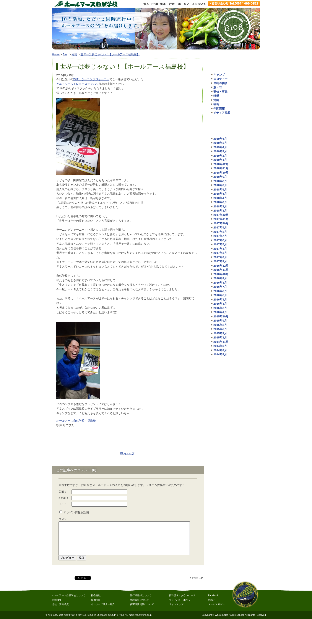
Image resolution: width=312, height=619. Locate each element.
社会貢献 (96, 595)
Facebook (213, 595)
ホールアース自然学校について (68, 595)
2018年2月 (220, 206)
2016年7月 (220, 286)
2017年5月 (220, 244)
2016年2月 (220, 308)
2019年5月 (220, 142)
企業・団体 (158, 4)
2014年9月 (220, 346)
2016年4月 (220, 299)
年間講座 (219, 108)
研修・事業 (220, 91)
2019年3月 (220, 151)
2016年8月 (220, 282)
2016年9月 (220, 278)
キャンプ (219, 74)
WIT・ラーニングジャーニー (91, 79)
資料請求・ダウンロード (182, 595)
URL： (62, 504)
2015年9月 (220, 320)
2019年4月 (220, 147)
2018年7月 (220, 185)
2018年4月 (220, 198)
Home (56, 54)
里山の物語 (220, 83)
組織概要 (57, 600)
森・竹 (217, 87)
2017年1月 (220, 261)
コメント (64, 519)
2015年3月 (220, 333)
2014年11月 (220, 341)
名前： (62, 491)
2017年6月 (220, 240)
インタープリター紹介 (103, 604)
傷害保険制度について (142, 604)
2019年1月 (220, 159)
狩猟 (216, 95)
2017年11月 (220, 219)
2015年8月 (220, 325)
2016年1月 (220, 312)
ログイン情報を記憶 (76, 512)
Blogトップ (127, 453)
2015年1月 (220, 337)
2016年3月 (220, 303)
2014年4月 (220, 354)
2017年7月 (220, 236)
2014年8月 (220, 350)
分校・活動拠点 (60, 604)
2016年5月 (220, 295)
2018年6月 (220, 189)
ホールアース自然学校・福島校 (76, 420)
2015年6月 (220, 329)
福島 (74, 54)
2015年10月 (220, 316)
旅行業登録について (140, 595)
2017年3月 (220, 252)
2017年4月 (220, 248)
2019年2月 (220, 155)
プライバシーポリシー (181, 600)
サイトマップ (176, 604)
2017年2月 (220, 257)
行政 (171, 4)
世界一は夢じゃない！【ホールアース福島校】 (110, 54)
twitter (211, 600)
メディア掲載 (221, 112)
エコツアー (220, 78)
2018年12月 (220, 164)
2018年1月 (220, 210)
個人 (145, 4)
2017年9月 (220, 227)
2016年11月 (220, 269)
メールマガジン (216, 604)
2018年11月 (220, 168)
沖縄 (216, 100)
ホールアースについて (191, 4)
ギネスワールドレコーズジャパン (77, 83)
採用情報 (96, 600)
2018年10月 (220, 172)
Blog (65, 54)
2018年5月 (220, 193)
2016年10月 (220, 274)
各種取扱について (139, 600)
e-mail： (63, 497)
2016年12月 (220, 265)
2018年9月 (220, 176)
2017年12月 (220, 215)
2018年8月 (220, 181)
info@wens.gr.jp (143, 615)
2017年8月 (220, 231)
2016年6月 (220, 291)
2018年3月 (220, 202)
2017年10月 (220, 223)
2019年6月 (220, 138)
